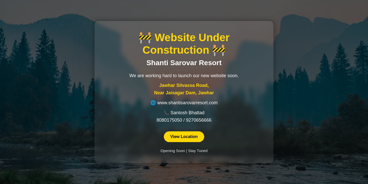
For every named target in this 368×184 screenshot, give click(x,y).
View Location (184, 136)
